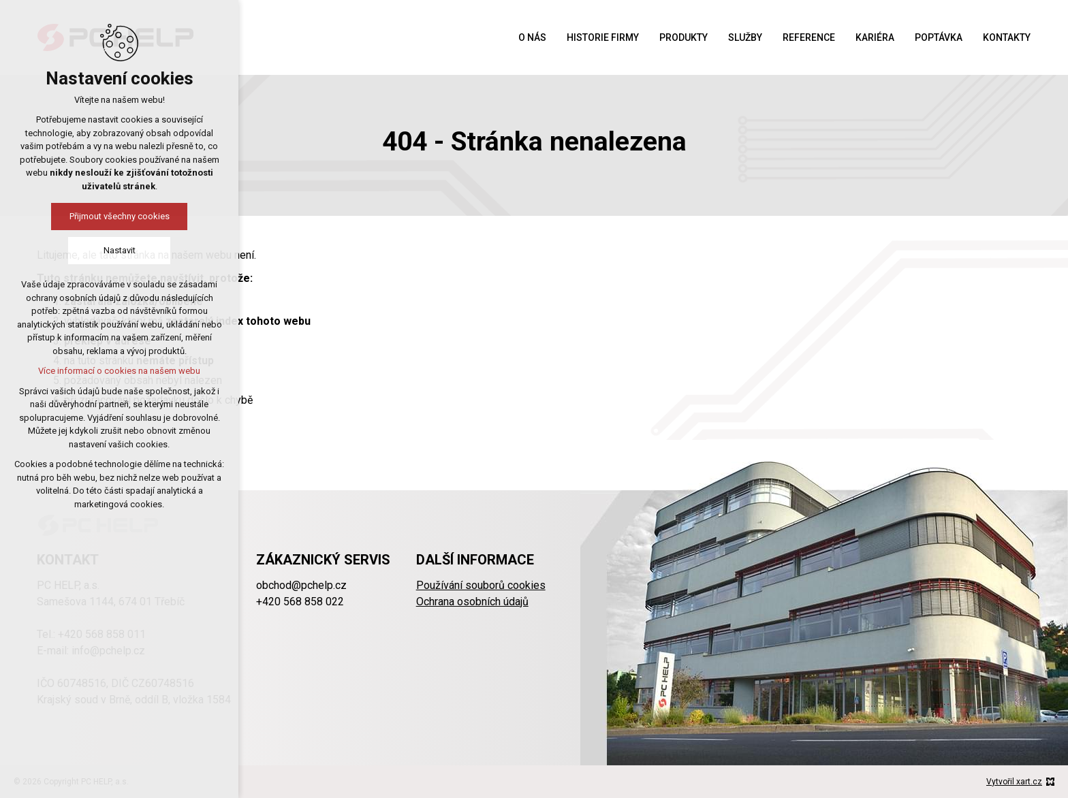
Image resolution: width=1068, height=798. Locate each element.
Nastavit (120, 250)
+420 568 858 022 (300, 601)
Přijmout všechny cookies (119, 216)
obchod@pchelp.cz (301, 585)
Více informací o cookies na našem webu (119, 371)
